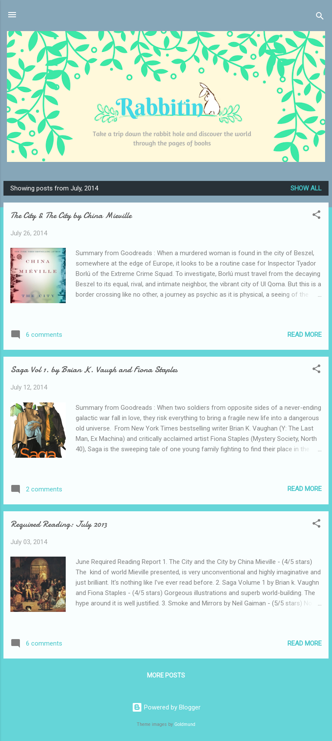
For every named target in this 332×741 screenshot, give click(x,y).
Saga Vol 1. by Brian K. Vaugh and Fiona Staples (94, 369)
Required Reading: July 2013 (58, 524)
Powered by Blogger (166, 707)
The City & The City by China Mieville (70, 215)
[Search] (320, 17)
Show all (306, 188)
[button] (316, 216)
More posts (166, 675)
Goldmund (184, 724)
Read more (304, 335)
